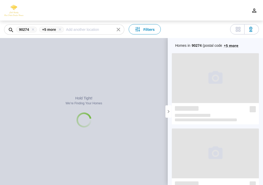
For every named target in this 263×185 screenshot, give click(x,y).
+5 (231, 45)
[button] (27, 29)
